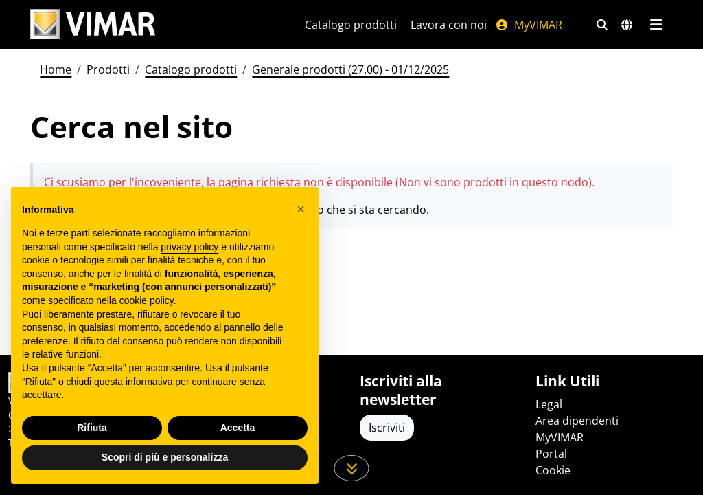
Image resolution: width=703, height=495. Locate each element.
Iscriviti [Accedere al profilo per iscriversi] (387, 427)
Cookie (553, 470)
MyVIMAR (528, 24)
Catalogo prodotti (351, 24)
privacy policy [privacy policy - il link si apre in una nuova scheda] (189, 246)
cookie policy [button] (146, 300)
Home (55, 69)
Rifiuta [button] (92, 427)
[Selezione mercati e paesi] (627, 24)
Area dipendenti (577, 420)
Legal (548, 404)
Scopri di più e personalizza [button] (165, 457)
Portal (551, 453)
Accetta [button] (237, 427)
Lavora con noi (449, 24)
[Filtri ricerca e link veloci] (602, 24)
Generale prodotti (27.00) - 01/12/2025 (350, 69)
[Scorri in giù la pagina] (351, 468)
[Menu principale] (656, 24)
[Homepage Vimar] (92, 24)
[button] (301, 209)
